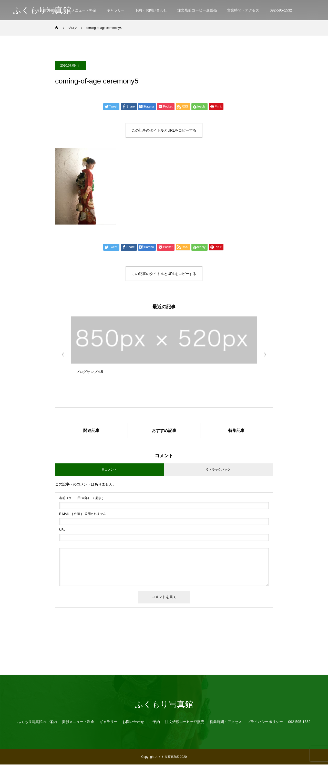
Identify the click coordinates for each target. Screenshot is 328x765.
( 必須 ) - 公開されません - (83, 514)
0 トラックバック (218, 470)
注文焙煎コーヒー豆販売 (197, 10)
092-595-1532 (281, 10)
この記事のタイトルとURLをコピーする (164, 130)
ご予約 (154, 722)
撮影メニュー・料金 (78, 722)
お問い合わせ (133, 722)
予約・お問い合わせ (151, 10)
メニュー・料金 (83, 10)
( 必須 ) (81, 498)
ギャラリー (116, 10)
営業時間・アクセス (243, 10)
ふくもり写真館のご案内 (37, 722)
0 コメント (109, 470)
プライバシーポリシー (265, 722)
